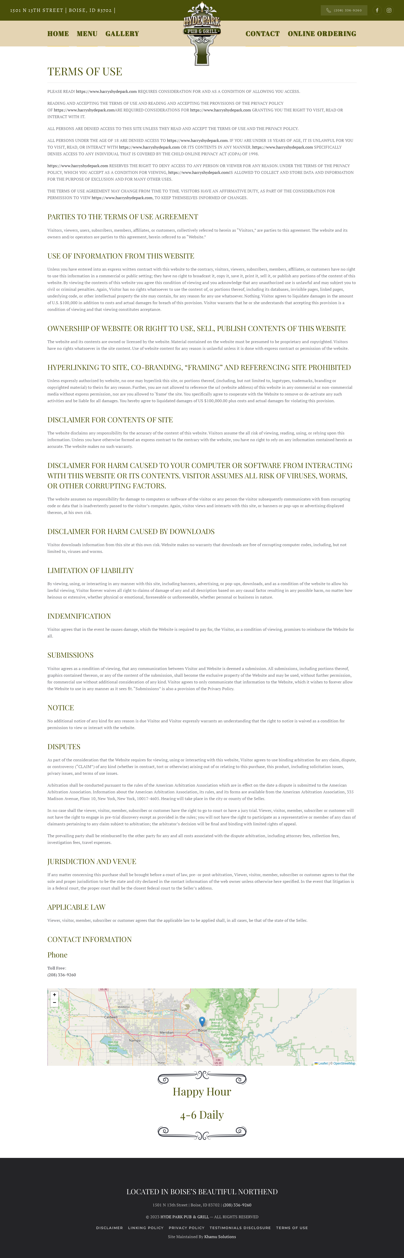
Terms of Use (292, 1228)
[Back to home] (202, 33)
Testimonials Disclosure (240, 1228)
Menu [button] (87, 33)
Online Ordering (322, 33)
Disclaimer (109, 1228)
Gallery (122, 33)
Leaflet (321, 1063)
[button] (202, 1022)
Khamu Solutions (220, 1236)
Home (58, 33)
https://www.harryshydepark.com (106, 91)
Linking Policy (146, 1228)
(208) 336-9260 (344, 10)
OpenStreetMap (344, 1063)
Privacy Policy (187, 1228)
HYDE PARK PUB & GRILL (185, 1217)
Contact (263, 33)
